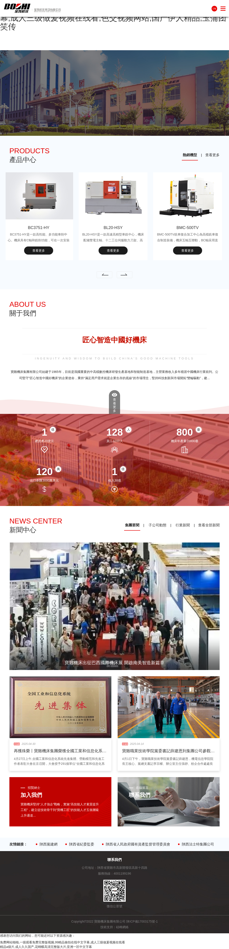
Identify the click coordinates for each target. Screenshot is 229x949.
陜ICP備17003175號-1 (142, 921)
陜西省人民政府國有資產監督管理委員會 (140, 844)
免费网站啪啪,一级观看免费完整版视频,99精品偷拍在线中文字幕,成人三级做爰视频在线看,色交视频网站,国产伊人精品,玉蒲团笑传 (113, 17)
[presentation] (104, 274)
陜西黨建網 (50, 844)
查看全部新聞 (209, 525)
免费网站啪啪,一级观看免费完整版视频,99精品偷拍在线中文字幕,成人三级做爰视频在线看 (62, 942)
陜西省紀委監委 (83, 844)
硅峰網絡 (122, 927)
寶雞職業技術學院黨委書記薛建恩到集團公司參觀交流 (170, 751)
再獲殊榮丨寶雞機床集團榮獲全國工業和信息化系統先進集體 (68, 751)
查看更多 (212, 155)
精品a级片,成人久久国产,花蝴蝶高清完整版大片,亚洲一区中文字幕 (46, 947)
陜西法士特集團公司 (200, 844)
